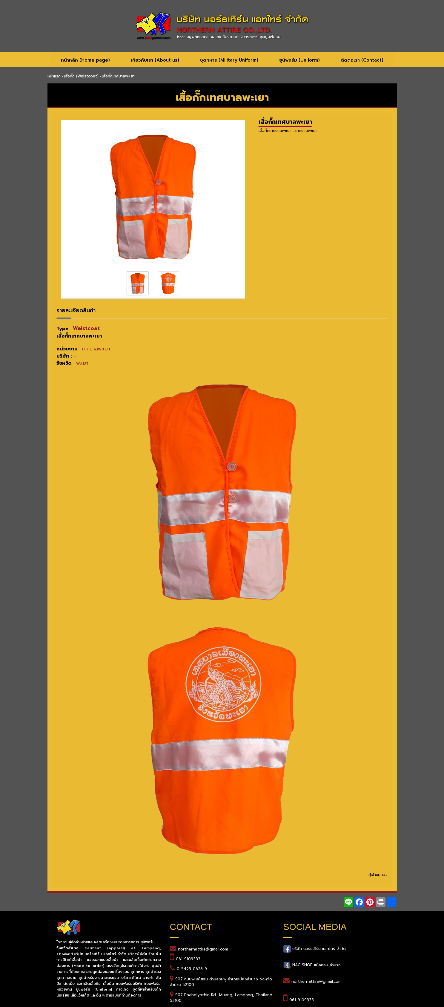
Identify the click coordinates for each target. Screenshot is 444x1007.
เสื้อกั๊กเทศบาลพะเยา (285, 121)
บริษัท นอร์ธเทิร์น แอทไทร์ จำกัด (318, 948)
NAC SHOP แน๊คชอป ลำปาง (316, 965)
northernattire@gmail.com (203, 949)
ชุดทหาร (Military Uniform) (229, 60)
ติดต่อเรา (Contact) (362, 60)
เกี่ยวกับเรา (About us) (155, 60)
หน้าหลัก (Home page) (85, 60)
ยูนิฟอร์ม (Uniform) (299, 60)
